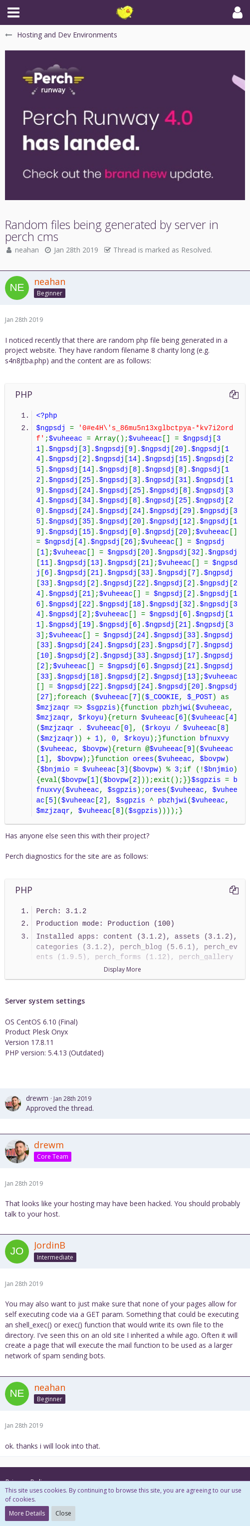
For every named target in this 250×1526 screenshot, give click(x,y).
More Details (27, 1513)
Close (63, 1513)
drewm (37, 1098)
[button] (13, 12)
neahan (27, 249)
